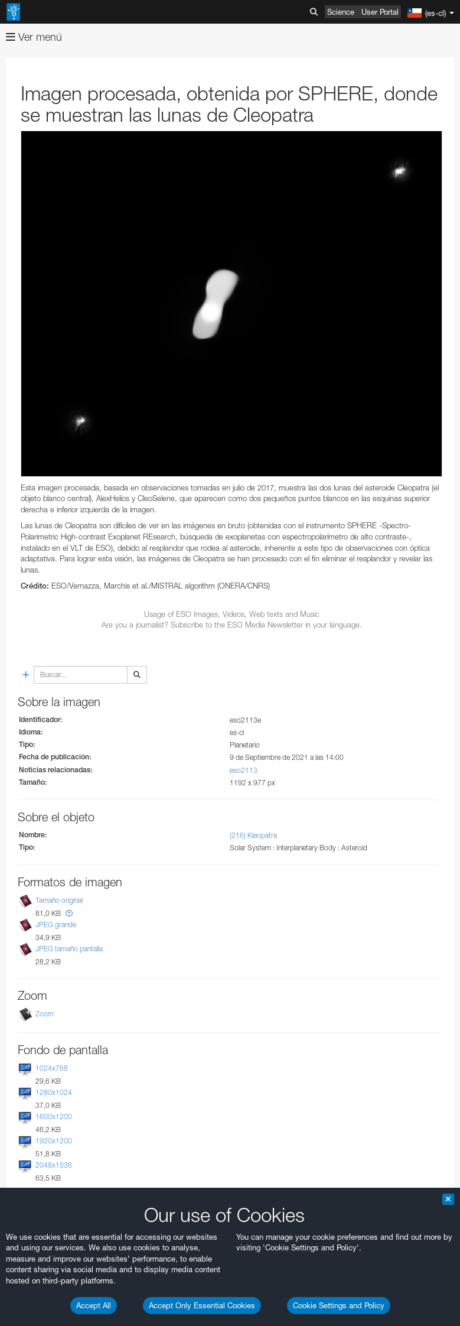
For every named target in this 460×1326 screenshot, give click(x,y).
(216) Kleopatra (253, 835)
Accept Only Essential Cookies (202, 1305)
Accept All (93, 1305)
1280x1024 (53, 1092)
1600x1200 (53, 1116)
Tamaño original (59, 900)
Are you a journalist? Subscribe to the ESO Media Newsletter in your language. (232, 624)
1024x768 (51, 1068)
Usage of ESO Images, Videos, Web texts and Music (231, 614)
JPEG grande (55, 924)
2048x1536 (53, 1165)
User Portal (380, 12)
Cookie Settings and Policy (338, 1305)
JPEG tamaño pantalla (69, 948)
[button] (69, 913)
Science (340, 12)
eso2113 (243, 770)
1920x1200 (53, 1140)
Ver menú (34, 37)
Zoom (44, 1013)
